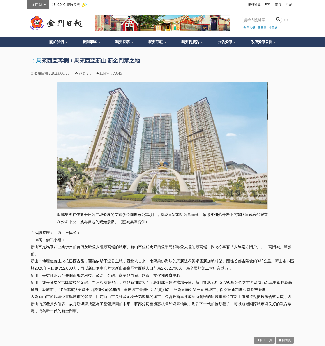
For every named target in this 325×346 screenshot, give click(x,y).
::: (29, 4)
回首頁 (286, 340)
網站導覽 (254, 4)
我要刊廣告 (190, 41)
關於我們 (56, 41)
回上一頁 (266, 340)
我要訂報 (155, 41)
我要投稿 (122, 41)
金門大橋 (249, 27)
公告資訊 (225, 41)
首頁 (278, 4)
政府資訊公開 (261, 41)
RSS (267, 4)
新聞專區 (89, 41)
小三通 (273, 27)
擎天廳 (262, 27)
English (291, 4)
